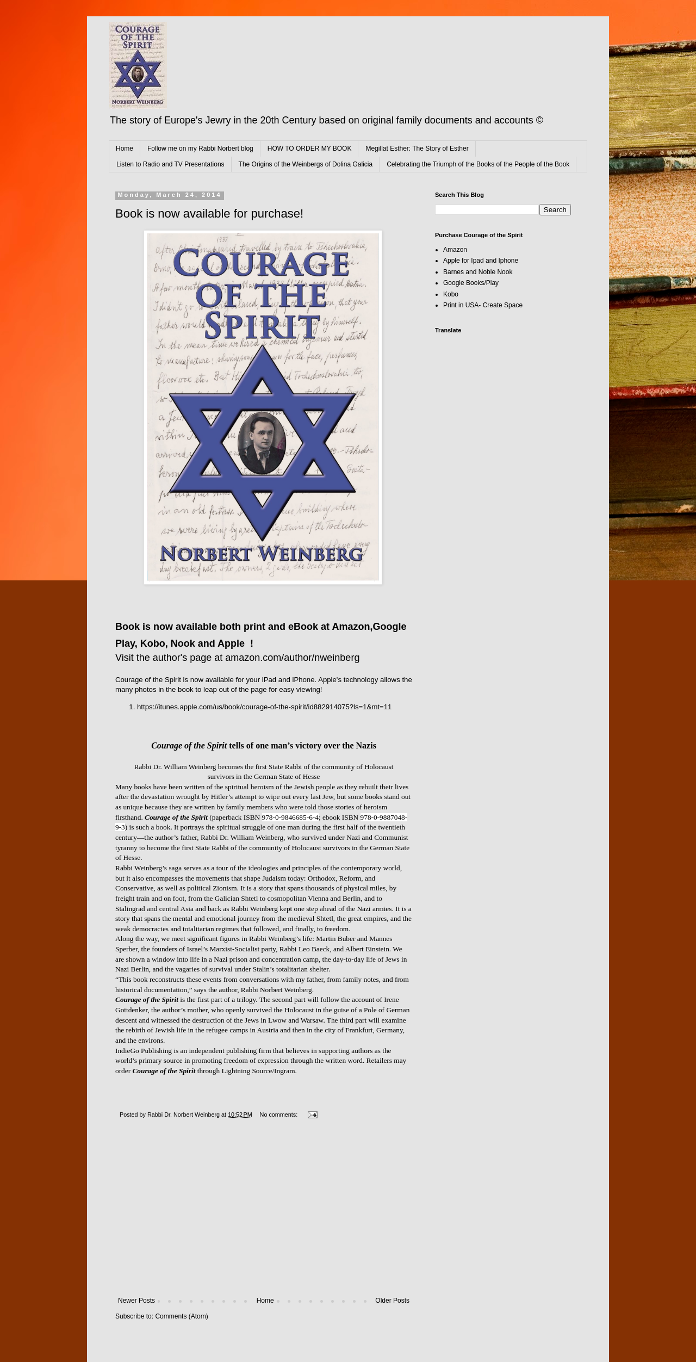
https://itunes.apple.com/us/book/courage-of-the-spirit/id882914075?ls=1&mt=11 (264, 707)
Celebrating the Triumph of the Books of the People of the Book (478, 164)
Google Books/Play (471, 283)
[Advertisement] (263, 1215)
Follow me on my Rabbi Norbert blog (200, 148)
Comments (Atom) (181, 1316)
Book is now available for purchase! (209, 213)
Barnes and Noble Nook (477, 272)
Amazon (455, 249)
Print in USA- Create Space (483, 305)
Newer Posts (136, 1300)
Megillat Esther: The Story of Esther (416, 148)
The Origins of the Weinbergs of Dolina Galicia (306, 164)
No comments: (280, 1114)
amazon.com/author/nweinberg (292, 657)
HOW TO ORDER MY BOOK (310, 148)
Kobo (450, 294)
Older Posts (392, 1300)
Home (124, 148)
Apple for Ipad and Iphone (480, 260)
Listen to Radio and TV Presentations (170, 164)
